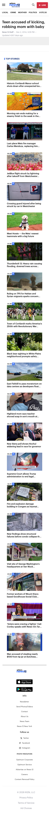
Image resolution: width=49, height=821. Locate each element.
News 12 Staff (7, 32)
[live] (42, 5)
